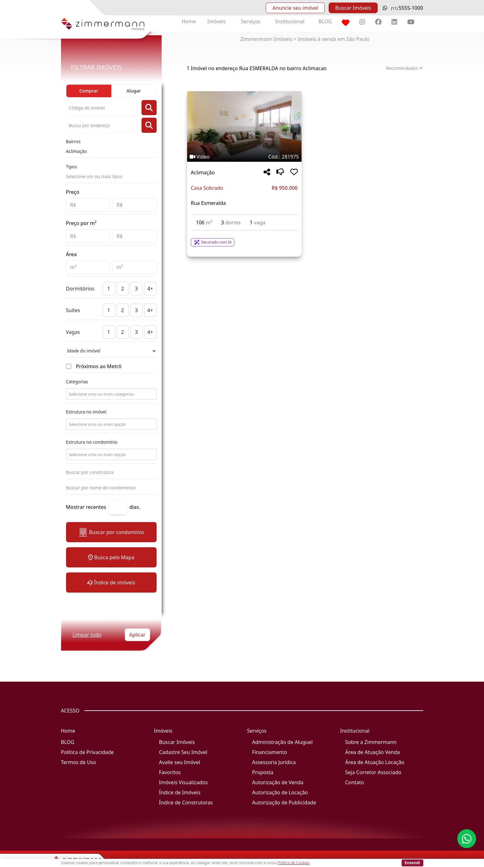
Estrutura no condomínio (92, 442)
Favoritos (170, 772)
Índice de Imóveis (180, 792)
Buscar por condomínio (111, 532)
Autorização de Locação (280, 792)
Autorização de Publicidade (284, 802)
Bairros (73, 141)
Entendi (412, 862)
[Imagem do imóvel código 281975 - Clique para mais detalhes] (244, 126)
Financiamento (269, 752)
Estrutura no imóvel (86, 412)
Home (189, 21)
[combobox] (111, 394)
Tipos (71, 167)
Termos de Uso (78, 762)
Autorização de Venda (277, 782)
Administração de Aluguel (282, 742)
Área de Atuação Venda (372, 752)
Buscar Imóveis (353, 7)
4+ (150, 288)
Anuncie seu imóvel (295, 7)
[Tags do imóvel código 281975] (244, 156)
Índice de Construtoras (186, 802)
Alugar (133, 91)
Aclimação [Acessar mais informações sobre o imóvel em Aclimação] (203, 172)
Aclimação (76, 151)
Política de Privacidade (87, 752)
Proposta (263, 772)
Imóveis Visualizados (183, 782)
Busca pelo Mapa (111, 557)
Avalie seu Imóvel (179, 762)
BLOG (325, 21)
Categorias (77, 382)
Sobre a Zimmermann (371, 742)
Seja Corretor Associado (373, 772)
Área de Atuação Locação (374, 762)
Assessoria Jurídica (274, 762)
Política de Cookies (293, 862)
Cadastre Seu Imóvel (183, 752)
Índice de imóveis (111, 582)
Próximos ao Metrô (99, 366)
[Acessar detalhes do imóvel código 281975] (244, 238)
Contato (354, 782)
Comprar (88, 91)
